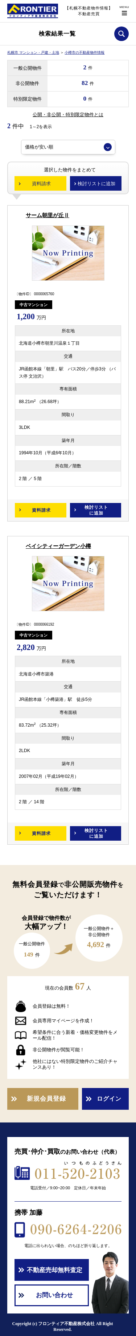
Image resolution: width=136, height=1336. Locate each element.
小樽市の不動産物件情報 (84, 52)
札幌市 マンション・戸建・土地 (33, 52)
